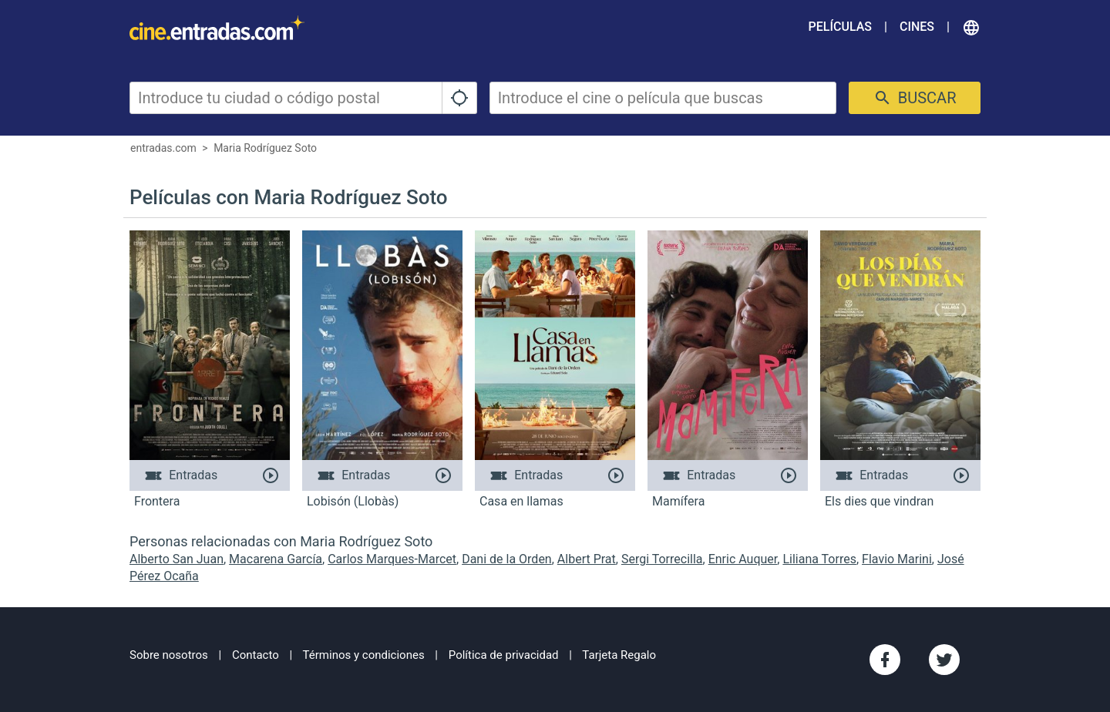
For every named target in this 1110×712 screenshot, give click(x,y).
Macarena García (275, 559)
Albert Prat (586, 559)
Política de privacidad (504, 655)
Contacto (255, 655)
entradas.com (163, 148)
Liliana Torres (819, 559)
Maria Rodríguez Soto (265, 148)
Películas (840, 26)
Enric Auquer (743, 559)
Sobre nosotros (169, 655)
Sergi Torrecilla (662, 559)
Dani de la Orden (507, 559)
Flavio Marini (897, 559)
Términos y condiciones (364, 655)
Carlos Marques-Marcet (392, 559)
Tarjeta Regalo (619, 655)
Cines (917, 26)
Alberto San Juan (177, 559)
